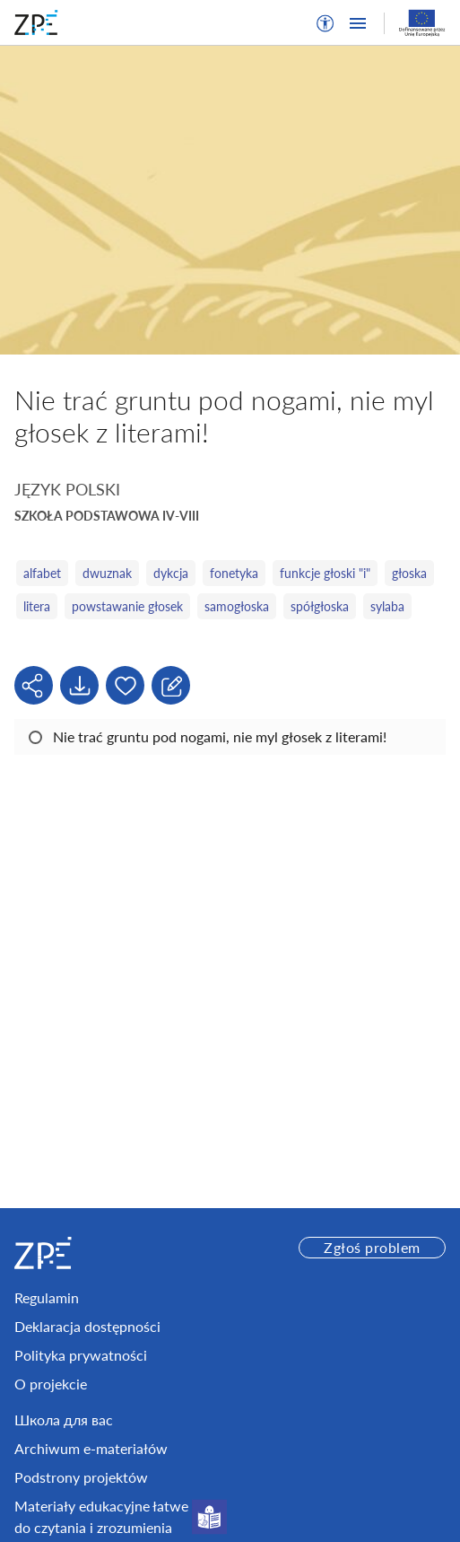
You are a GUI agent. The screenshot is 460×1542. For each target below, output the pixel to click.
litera (36, 606)
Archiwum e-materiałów (91, 1448)
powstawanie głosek (127, 606)
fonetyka (234, 573)
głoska (409, 573)
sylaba (387, 606)
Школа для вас (63, 1419)
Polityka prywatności (80, 1354)
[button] (325, 23)
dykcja (170, 573)
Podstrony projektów (81, 1476)
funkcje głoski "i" (325, 573)
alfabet (42, 573)
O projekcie (50, 1383)
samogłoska (236, 606)
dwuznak (107, 573)
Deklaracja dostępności (87, 1326)
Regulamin (46, 1297)
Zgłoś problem (372, 1247)
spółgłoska (320, 606)
